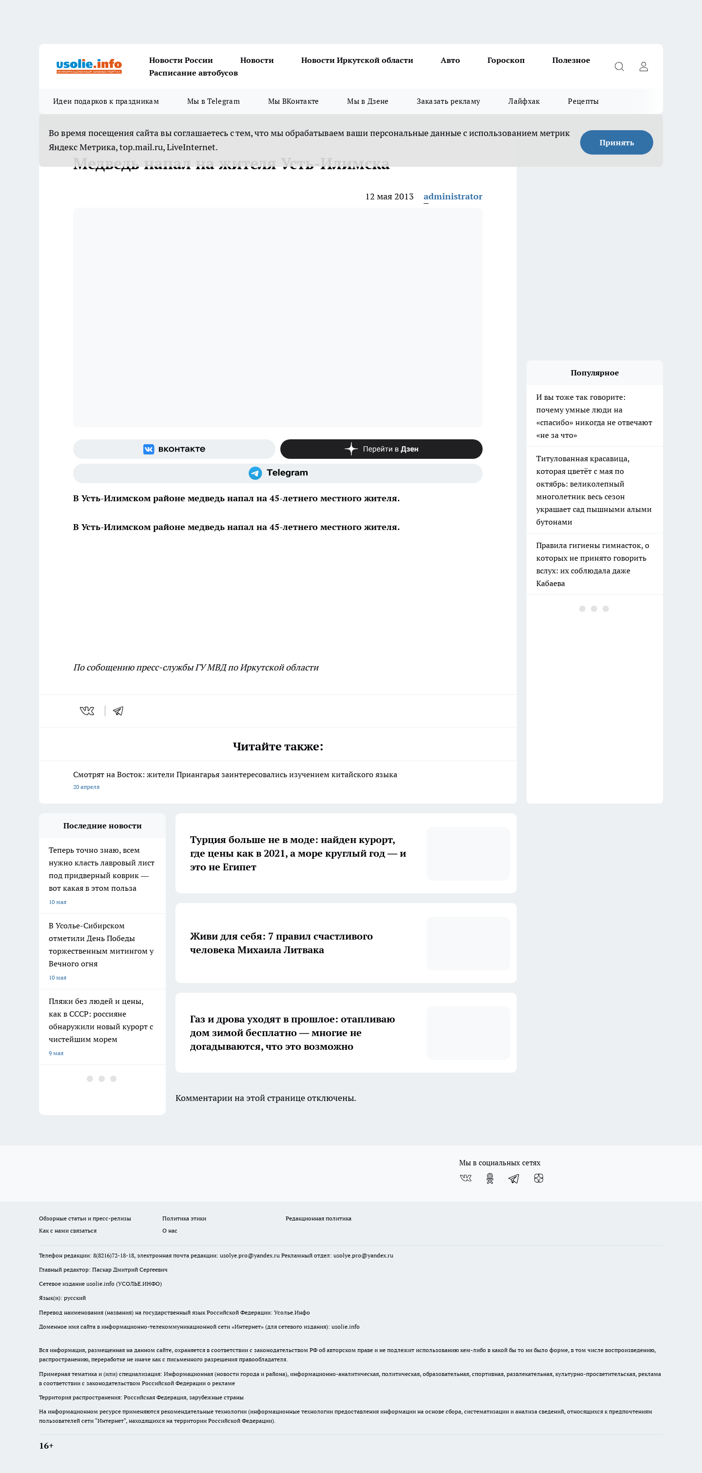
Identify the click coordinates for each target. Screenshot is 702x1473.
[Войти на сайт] (643, 66)
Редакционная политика (318, 1218)
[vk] (88, 711)
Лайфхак (524, 101)
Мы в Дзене (368, 101)
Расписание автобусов (193, 73)
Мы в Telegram (213, 101)
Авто (450, 60)
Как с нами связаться (68, 1230)
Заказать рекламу (448, 101)
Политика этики (184, 1218)
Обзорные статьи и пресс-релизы (85, 1218)
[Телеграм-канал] (278, 473)
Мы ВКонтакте (293, 101)
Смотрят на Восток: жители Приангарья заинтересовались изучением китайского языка (278, 781)
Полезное (571, 60)
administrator (453, 196)
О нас (169, 1230)
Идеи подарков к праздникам (106, 101)
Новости (257, 60)
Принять (617, 142)
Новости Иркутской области (357, 60)
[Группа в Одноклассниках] (490, 1178)
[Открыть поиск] (619, 66)
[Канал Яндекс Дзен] (381, 449)
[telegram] (121, 711)
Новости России (181, 60)
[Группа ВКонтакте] (174, 449)
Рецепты (583, 101)
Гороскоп (506, 60)
